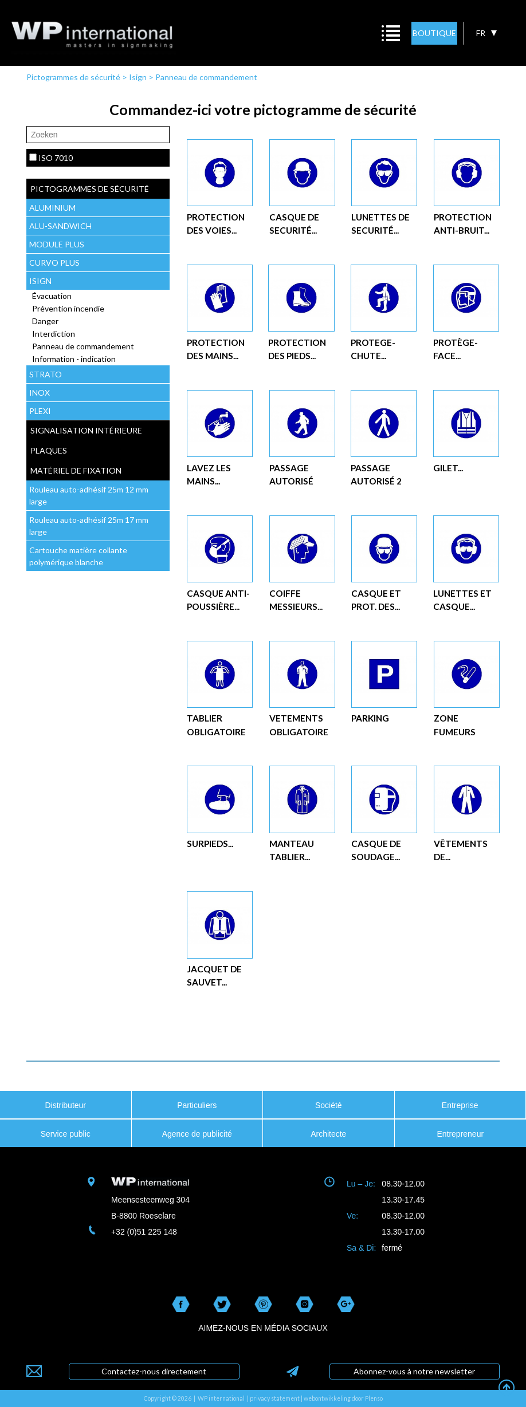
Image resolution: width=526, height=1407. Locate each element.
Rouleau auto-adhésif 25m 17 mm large (88, 526)
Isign (138, 77)
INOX (39, 392)
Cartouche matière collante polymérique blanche (78, 556)
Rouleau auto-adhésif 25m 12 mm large (88, 495)
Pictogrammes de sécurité (73, 77)
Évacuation (52, 296)
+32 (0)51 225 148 (144, 1231)
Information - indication (74, 359)
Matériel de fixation (75, 470)
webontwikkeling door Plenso (343, 1398)
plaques (48, 450)
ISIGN (40, 281)
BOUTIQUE (434, 33)
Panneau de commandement (206, 77)
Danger (45, 321)
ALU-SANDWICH (60, 226)
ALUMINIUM (52, 207)
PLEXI (40, 411)
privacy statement (275, 1398)
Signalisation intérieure (86, 430)
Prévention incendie (68, 308)
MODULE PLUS (56, 244)
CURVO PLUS (54, 262)
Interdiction (53, 333)
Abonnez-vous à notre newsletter (414, 1371)
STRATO (45, 374)
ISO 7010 (55, 158)
